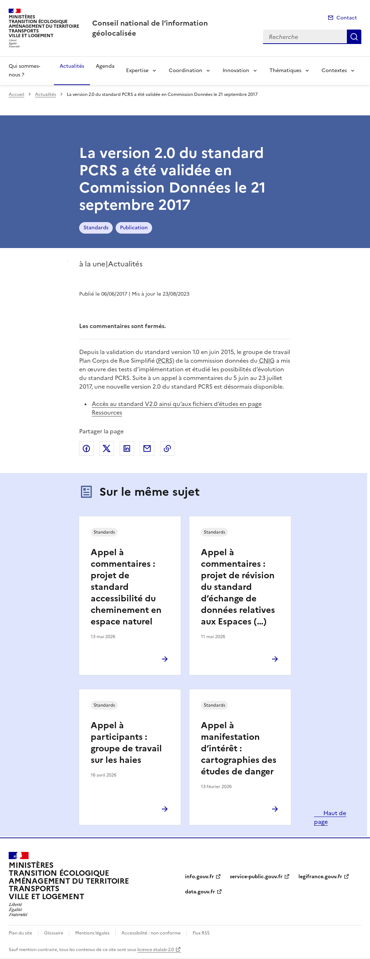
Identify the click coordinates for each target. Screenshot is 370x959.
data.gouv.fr (200, 892)
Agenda (105, 66)
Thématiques (285, 70)
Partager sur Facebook (86, 448)
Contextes (334, 70)
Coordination (185, 70)
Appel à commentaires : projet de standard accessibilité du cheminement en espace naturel (126, 587)
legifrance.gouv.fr (320, 876)
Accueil (16, 94)
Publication (134, 227)
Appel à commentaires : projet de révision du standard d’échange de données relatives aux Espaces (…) (238, 587)
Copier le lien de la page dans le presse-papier (167, 448)
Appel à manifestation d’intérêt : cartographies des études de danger (238, 748)
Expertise (137, 70)
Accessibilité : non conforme (151, 933)
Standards (95, 227)
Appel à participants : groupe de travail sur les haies (126, 742)
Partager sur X (106, 448)
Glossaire (53, 933)
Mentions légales (92, 933)
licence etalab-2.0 (155, 949)
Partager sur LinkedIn (127, 448)
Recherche (354, 37)
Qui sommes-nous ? (24, 70)
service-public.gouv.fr (256, 876)
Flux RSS (201, 933)
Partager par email (147, 448)
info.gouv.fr (199, 876)
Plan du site (20, 933)
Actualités (72, 66)
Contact (346, 18)
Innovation (236, 70)
